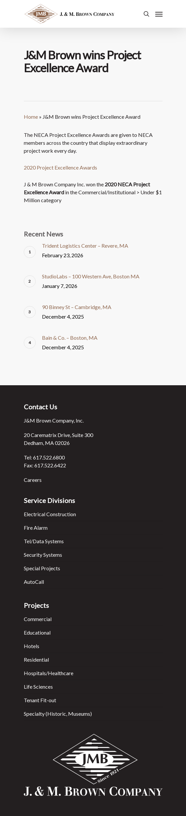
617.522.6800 (49, 457)
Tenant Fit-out (40, 700)
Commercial (38, 619)
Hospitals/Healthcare (48, 673)
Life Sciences (38, 686)
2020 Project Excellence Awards (60, 167)
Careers (33, 480)
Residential (36, 659)
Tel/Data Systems (44, 541)
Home (31, 116)
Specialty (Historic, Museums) (58, 713)
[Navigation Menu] (159, 14)
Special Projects (42, 568)
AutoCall (34, 582)
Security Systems (43, 554)
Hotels (31, 646)
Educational (37, 632)
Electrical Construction (50, 514)
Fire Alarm (36, 527)
